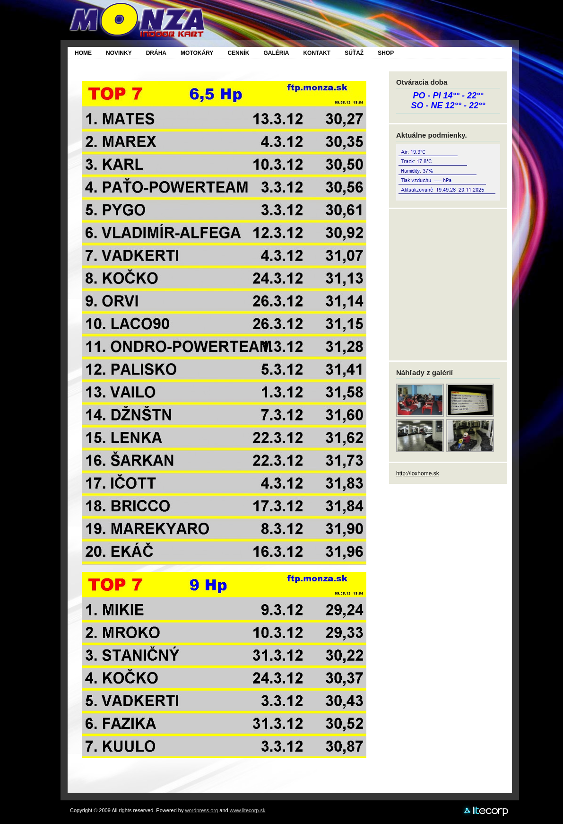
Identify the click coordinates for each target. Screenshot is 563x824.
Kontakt (316, 53)
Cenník (238, 53)
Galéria (276, 53)
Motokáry (197, 53)
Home (83, 53)
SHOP (386, 53)
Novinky (119, 53)
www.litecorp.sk (248, 810)
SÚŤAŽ (354, 53)
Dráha (156, 53)
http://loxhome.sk (417, 473)
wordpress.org (201, 810)
